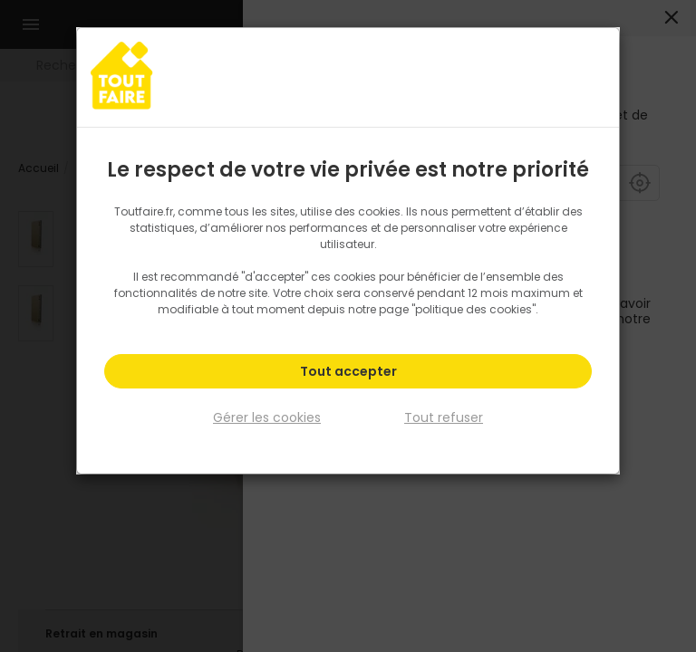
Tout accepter (348, 371)
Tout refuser (443, 415)
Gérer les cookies (267, 415)
